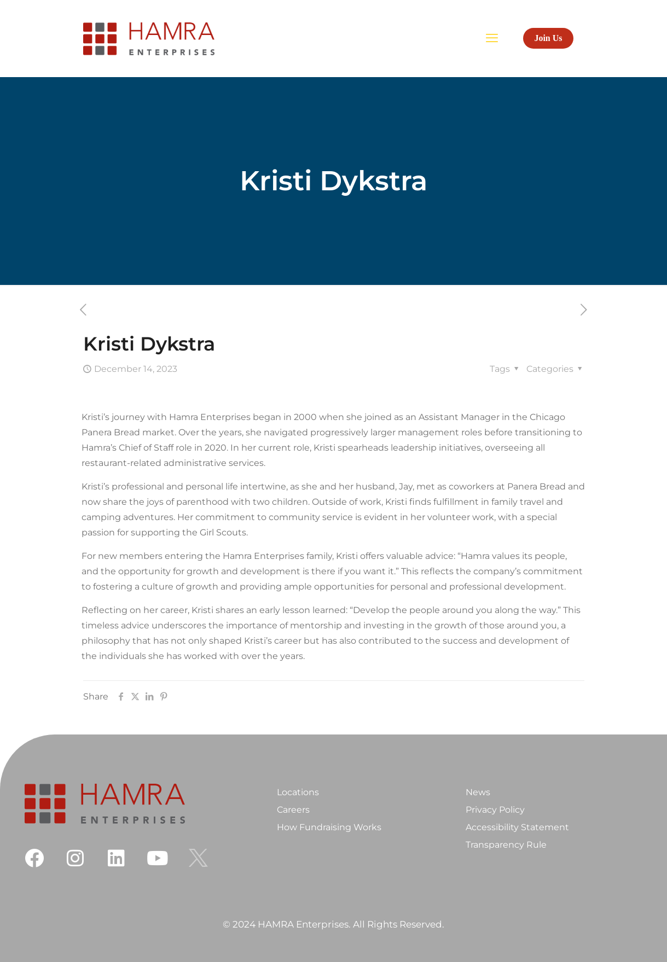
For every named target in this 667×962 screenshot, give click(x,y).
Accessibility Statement (517, 827)
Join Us (548, 38)
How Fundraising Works (329, 827)
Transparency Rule (506, 844)
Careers (293, 809)
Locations (298, 792)
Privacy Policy (495, 809)
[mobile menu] (492, 38)
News (478, 792)
